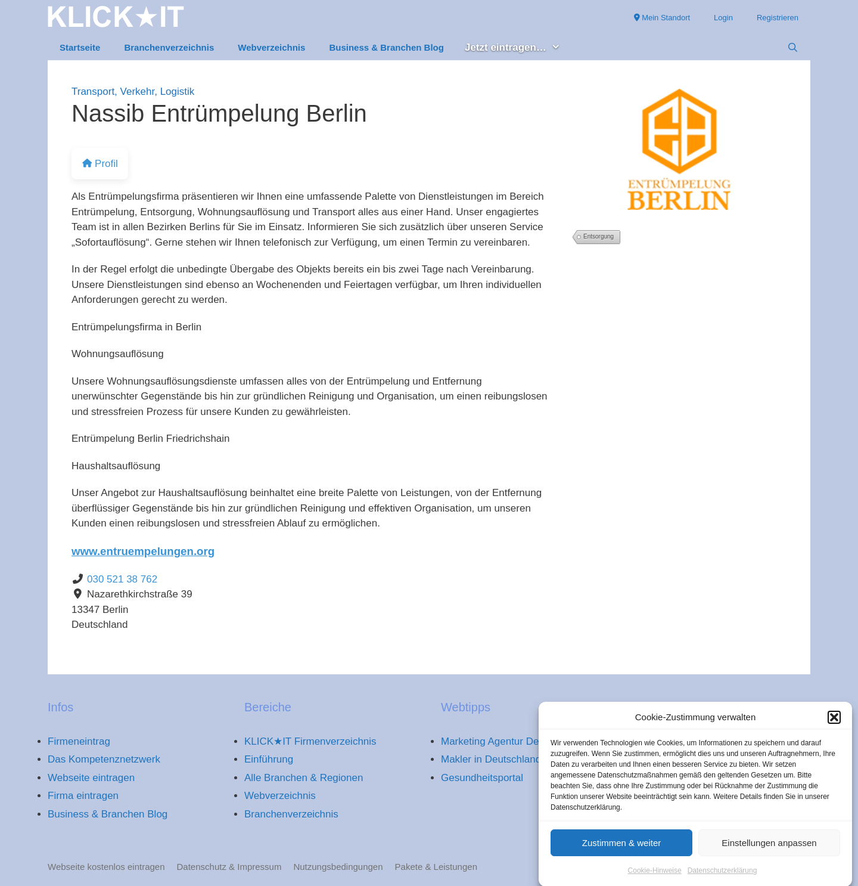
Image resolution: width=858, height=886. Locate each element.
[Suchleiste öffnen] (792, 48)
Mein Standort (662, 17)
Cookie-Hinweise (655, 877)
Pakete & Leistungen (436, 867)
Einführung (268, 759)
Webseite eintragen (91, 777)
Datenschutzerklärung (722, 877)
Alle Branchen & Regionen (303, 777)
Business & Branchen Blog (386, 47)
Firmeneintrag (79, 741)
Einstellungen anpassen (769, 849)
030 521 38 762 (122, 579)
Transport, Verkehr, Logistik (133, 91)
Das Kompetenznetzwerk (104, 759)
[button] (834, 724)
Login (723, 17)
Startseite (80, 47)
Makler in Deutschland (491, 759)
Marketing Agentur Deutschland (511, 741)
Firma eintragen (83, 795)
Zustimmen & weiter (621, 849)
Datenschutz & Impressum (229, 867)
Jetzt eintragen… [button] (519, 48)
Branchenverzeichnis (169, 47)
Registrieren (777, 17)
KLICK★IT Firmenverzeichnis (310, 741)
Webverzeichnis (271, 47)
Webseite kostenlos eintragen (106, 867)
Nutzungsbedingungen (338, 867)
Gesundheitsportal (482, 777)
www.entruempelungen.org (143, 551)
